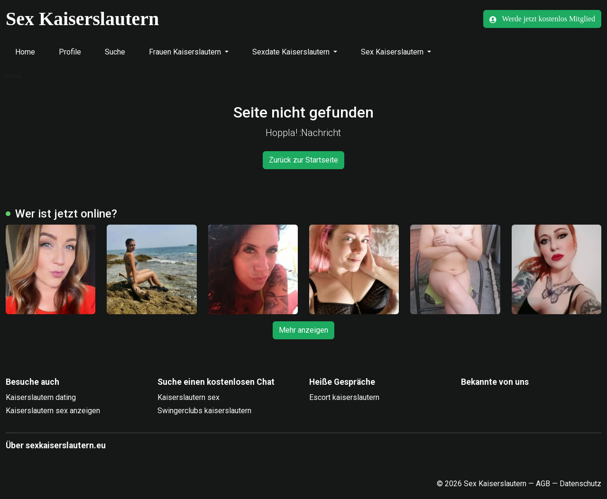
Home (25, 51)
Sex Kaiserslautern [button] (393, 51)
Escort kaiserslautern (344, 397)
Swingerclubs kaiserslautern (204, 410)
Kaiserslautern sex (188, 397)
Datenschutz (580, 483)
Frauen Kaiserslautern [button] (186, 51)
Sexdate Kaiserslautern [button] (291, 51)
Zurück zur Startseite (303, 159)
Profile (70, 51)
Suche (115, 51)
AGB (543, 483)
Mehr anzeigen (303, 330)
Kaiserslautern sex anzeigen (53, 410)
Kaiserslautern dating (41, 397)
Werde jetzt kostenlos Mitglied (542, 19)
